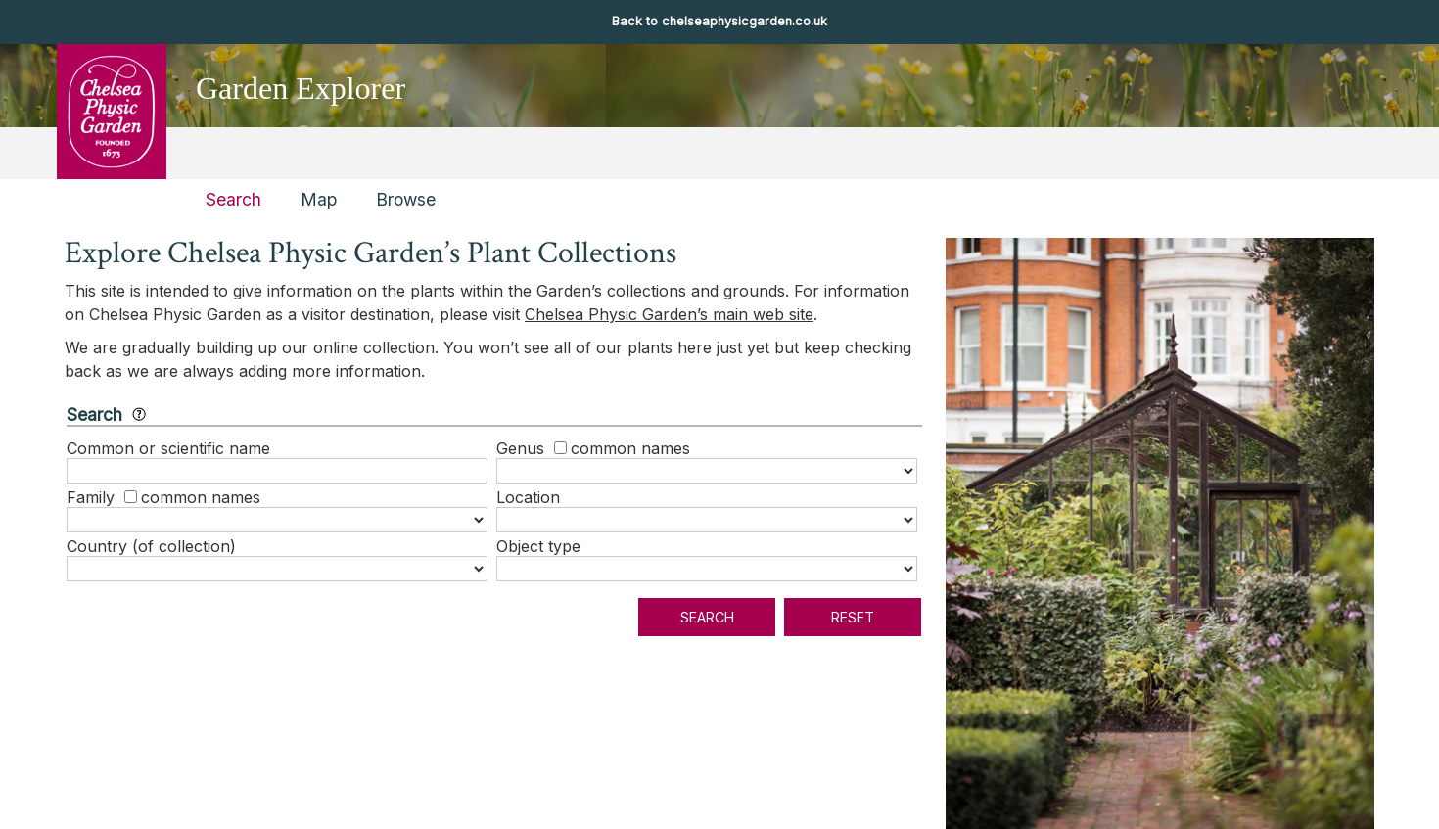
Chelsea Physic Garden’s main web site (669, 314)
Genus (520, 448)
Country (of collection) (151, 546)
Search (233, 199)
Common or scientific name (168, 448)
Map (319, 199)
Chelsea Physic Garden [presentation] (110, 110)
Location (528, 497)
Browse (406, 199)
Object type (538, 546)
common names (630, 448)
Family (91, 497)
